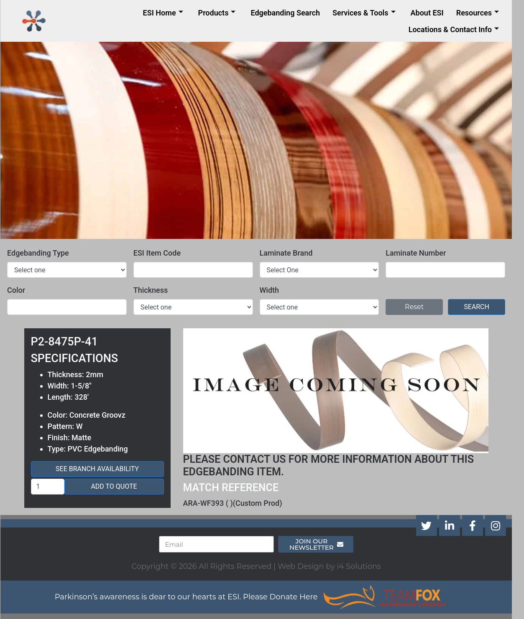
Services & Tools (369, 12)
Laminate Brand (292, 253)
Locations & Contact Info (459, 29)
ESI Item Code (163, 253)
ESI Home (169, 12)
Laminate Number (421, 253)
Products (223, 12)
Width (275, 290)
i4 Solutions (365, 566)
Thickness (156, 290)
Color (22, 290)
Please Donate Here (286, 596)
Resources (483, 12)
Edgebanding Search (291, 12)
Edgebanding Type (44, 253)
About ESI (433, 12)
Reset (420, 307)
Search (482, 307)
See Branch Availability (103, 469)
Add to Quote (120, 486)
